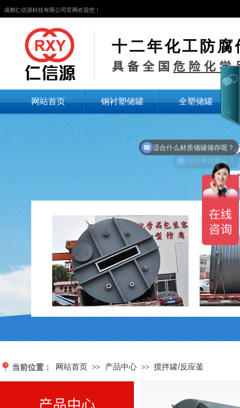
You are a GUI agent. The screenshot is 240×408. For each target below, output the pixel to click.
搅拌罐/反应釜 (179, 366)
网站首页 (48, 101)
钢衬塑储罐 (122, 101)
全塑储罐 (196, 101)
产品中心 (121, 366)
